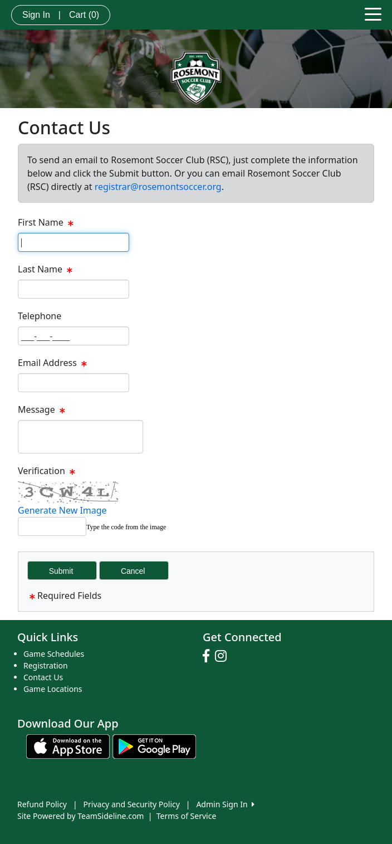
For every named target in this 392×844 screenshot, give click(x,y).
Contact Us (43, 677)
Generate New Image (62, 510)
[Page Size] (73, 242)
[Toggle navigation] (373, 13)
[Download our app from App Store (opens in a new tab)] (68, 745)
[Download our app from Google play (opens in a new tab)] (154, 745)
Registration (45, 665)
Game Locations (52, 689)
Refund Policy (42, 804)
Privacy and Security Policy (132, 804)
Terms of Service (186, 816)
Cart (84, 14)
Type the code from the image (126, 527)
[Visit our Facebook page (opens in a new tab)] (209, 656)
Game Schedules (53, 653)
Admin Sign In (225, 804)
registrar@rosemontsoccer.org (158, 186)
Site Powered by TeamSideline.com (80, 816)
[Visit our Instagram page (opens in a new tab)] (223, 656)
